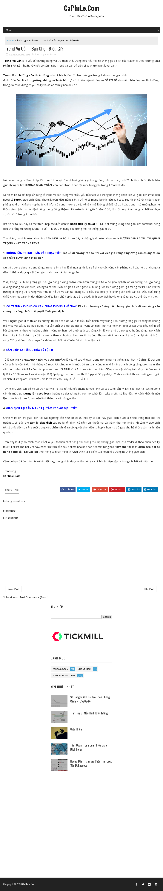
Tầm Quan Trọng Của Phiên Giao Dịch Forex (88, 747)
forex (17, 200)
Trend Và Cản (12, 61)
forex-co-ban (60, 669)
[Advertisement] (81, 798)
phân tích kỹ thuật (82, 224)
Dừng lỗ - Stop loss (36, 394)
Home (10, 40)
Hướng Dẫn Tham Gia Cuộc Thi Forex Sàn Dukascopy (91, 763)
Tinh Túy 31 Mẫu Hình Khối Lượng (89, 713)
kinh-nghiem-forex (27, 40)
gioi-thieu (84, 669)
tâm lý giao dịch (41, 423)
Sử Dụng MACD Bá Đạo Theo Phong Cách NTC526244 (90, 699)
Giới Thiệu (76, 729)
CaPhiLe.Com (81, 8)
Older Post (149, 589)
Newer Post (13, 589)
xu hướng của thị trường (32, 75)
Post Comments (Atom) (33, 597)
